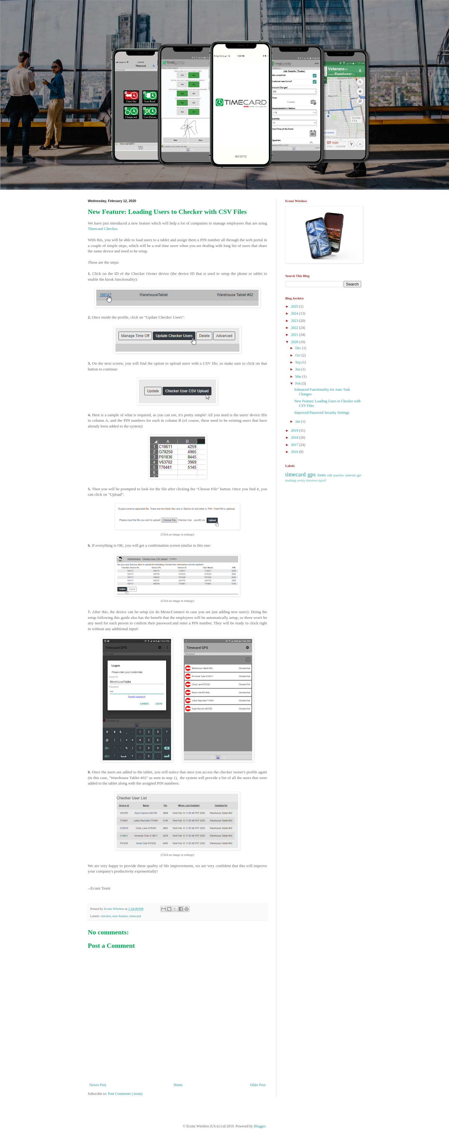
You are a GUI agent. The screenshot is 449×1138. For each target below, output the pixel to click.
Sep (298, 362)
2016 (295, 452)
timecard (135, 916)
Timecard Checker (102, 228)
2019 (295, 430)
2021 (295, 335)
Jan (298, 421)
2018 (295, 437)
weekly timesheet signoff (311, 480)
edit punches (335, 475)
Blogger (260, 1126)
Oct (298, 355)
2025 (295, 306)
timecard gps (300, 474)
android (350, 475)
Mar (298, 376)
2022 (295, 328)
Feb (298, 383)
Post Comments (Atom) (125, 1094)
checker (106, 916)
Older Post (258, 1085)
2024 (295, 313)
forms (321, 475)
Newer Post (97, 1085)
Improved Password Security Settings (321, 412)
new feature (120, 916)
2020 (295, 342)
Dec (298, 348)
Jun (298, 369)
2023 (295, 321)
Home (178, 1085)
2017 (295, 445)
